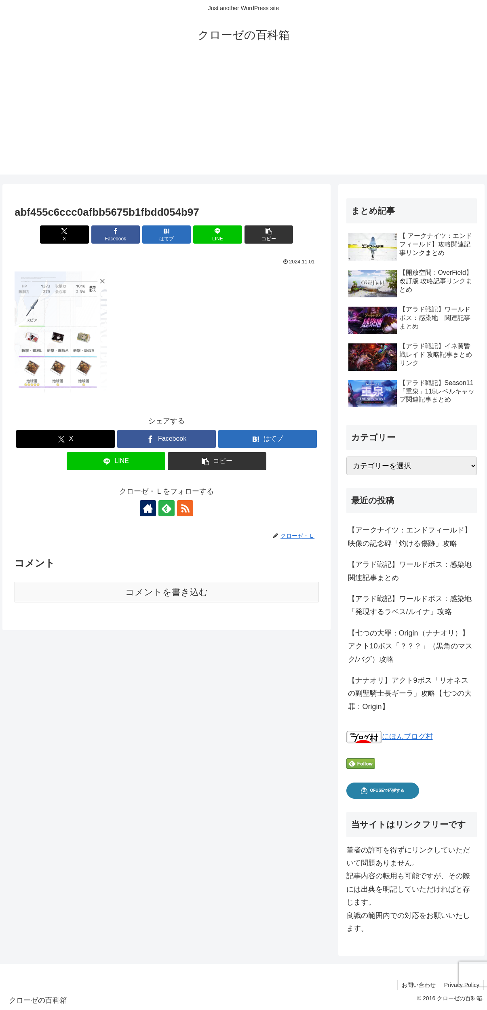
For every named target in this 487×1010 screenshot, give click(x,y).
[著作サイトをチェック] (148, 508)
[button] (269, 234)
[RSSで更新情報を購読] (185, 508)
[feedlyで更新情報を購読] (166, 508)
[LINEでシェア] (217, 234)
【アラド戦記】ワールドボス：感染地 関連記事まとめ (412, 570)
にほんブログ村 (389, 736)
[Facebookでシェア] (115, 234)
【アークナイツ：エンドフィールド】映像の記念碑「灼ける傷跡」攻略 (410, 536)
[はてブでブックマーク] (166, 234)
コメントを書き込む (166, 592)
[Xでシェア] (64, 234)
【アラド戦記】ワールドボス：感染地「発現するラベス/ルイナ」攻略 (410, 605)
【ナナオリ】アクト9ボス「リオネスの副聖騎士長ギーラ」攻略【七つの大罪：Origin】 (410, 693)
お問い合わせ (419, 985)
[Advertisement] (243, 118)
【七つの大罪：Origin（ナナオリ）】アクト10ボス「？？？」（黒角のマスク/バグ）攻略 (410, 646)
